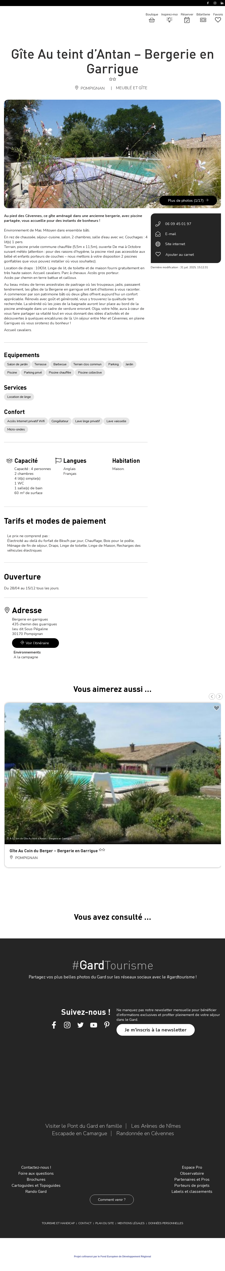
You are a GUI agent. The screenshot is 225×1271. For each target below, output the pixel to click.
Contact (85, 1223)
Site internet (175, 244)
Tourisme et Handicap (58, 1223)
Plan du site (104, 1223)
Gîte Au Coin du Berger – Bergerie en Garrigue (54, 850)
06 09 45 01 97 (178, 223)
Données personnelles (165, 1223)
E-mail (170, 233)
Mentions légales (131, 1223)
